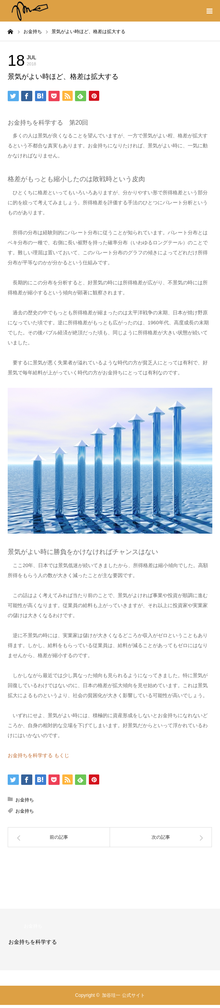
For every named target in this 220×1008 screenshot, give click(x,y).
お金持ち (65, 59)
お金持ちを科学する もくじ (38, 755)
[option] (110, 939)
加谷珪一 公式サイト (123, 995)
